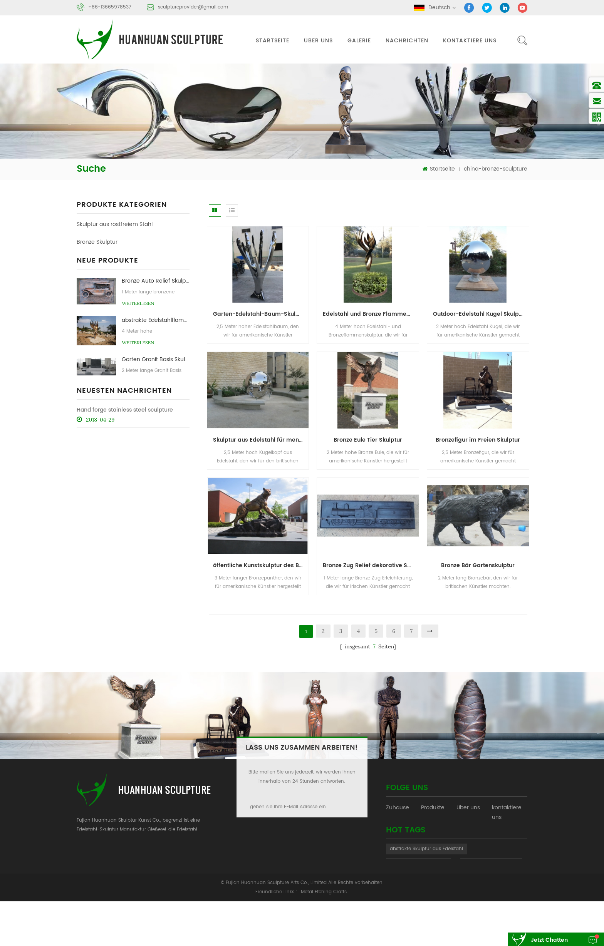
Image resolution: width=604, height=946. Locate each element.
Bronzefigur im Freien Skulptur (478, 439)
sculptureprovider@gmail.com (193, 7)
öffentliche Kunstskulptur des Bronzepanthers (261, 565)
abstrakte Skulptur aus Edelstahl (426, 879)
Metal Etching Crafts (324, 936)
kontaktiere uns (470, 40)
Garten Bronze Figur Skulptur (155, 423)
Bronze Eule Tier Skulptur (368, 439)
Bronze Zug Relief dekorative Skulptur (371, 565)
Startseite (272, 40)
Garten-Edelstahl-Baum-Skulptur (260, 314)
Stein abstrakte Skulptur (491, 894)
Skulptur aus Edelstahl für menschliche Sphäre (261, 439)
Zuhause (397, 809)
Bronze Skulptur (97, 242)
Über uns (318, 40)
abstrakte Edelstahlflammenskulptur (155, 344)
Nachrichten (407, 40)
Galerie (359, 40)
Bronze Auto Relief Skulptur (155, 305)
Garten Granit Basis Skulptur (155, 383)
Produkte (433, 809)
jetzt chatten (549, 940)
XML (497, 833)
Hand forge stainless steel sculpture (125, 523)
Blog (427, 833)
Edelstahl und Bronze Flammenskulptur (371, 314)
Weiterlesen (138, 327)
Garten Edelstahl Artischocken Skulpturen (155, 462)
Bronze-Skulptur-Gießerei (418, 894)
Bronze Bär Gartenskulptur (478, 565)
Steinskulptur (94, 259)
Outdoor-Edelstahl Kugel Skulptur (480, 314)
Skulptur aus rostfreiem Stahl (115, 224)
